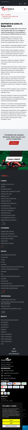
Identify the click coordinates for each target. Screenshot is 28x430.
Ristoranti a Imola (5, 306)
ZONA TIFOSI (4, 241)
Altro (2, 343)
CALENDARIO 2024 (6, 213)
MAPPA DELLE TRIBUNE (7, 243)
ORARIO (3, 186)
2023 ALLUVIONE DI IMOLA (8, 215)
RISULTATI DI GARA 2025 (7, 210)
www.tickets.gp (14, 353)
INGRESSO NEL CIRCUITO (7, 231)
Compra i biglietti (14, 159)
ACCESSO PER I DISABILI (7, 238)
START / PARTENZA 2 (6, 336)
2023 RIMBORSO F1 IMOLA (8, 217)
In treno (3, 262)
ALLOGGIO (3, 278)
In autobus (3, 264)
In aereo (3, 259)
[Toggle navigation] (25, 9)
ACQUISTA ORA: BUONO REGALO (9, 288)
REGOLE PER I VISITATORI (8, 233)
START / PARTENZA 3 (6, 339)
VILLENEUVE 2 (5, 324)
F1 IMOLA (8, 14)
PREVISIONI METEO (6, 189)
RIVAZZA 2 (3, 331)
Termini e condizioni (6, 364)
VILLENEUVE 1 (5, 322)
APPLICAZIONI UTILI (6, 283)
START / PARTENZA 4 (6, 341)
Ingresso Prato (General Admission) (9, 320)
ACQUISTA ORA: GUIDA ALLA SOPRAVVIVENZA (12, 285)
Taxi (2, 274)
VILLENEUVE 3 (5, 327)
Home (2, 14)
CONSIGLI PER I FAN (6, 193)
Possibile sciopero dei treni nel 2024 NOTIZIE (12, 266)
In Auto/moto (4, 257)
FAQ (14, 349)
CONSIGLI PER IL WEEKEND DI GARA (10, 191)
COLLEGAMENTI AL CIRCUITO (8, 254)
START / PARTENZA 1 (6, 334)
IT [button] (21, 4)
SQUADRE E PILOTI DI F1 (7, 184)
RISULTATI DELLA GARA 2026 (8, 198)
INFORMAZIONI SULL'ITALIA (8, 299)
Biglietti (14, 351)
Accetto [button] (11, 420)
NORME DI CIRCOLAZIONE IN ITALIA (10, 276)
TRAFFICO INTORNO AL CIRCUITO (9, 269)
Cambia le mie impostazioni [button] (11, 426)
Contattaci (14, 143)
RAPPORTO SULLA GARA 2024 (10, 16)
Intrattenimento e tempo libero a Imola (11, 308)
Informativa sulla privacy (7, 366)
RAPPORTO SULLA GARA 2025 (8, 220)
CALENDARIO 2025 (6, 205)
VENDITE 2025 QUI (6, 201)
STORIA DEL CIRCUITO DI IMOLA (9, 236)
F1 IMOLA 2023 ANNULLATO (8, 208)
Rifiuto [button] (11, 423)
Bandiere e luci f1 (5, 196)
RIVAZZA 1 (3, 329)
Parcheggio (3, 271)
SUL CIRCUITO (4, 281)
